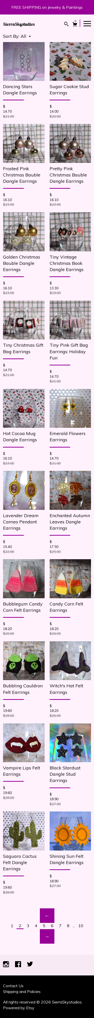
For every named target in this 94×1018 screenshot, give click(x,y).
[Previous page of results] (47, 915)
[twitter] (30, 964)
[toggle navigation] (87, 23)
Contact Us (13, 985)
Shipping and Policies (22, 991)
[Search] (66, 24)
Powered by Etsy (18, 1007)
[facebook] (18, 964)
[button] (26, 36)
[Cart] (74, 25)
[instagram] (6, 964)
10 (80, 925)
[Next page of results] (47, 936)
